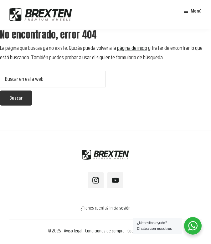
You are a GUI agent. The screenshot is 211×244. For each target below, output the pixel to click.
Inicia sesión (120, 208)
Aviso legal (73, 231)
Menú (196, 11)
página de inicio (132, 48)
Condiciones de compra (105, 231)
